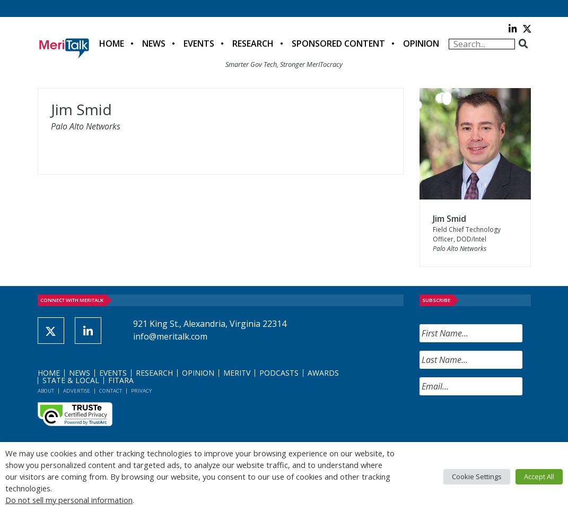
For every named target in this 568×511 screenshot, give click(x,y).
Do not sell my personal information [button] (69, 500)
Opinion (421, 43)
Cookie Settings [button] (477, 476)
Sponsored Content (338, 43)
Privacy (141, 390)
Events (198, 43)
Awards (323, 373)
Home (111, 43)
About (46, 390)
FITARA (121, 380)
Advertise (76, 390)
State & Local (70, 380)
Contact (110, 390)
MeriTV (236, 373)
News (153, 43)
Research (253, 43)
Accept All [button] (539, 476)
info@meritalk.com (170, 336)
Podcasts (279, 373)
